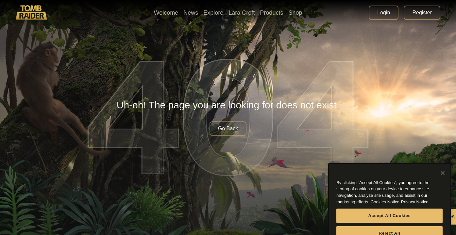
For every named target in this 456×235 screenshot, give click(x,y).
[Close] (442, 178)
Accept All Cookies (389, 220)
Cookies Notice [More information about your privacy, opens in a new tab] (385, 206)
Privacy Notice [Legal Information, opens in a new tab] (415, 206)
